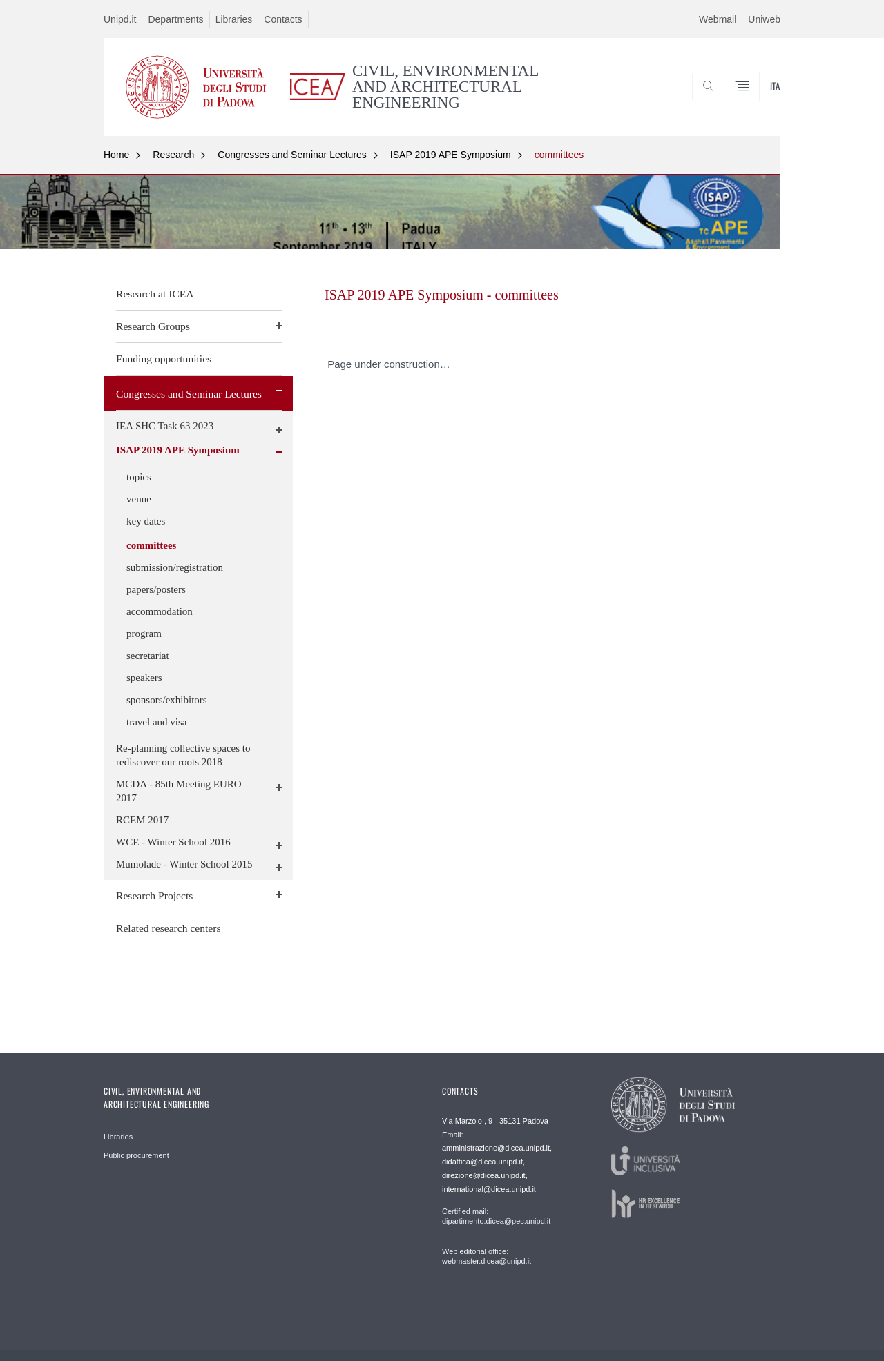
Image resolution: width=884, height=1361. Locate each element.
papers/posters (156, 589)
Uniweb (764, 19)
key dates (145, 521)
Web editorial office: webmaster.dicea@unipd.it (486, 1256)
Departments (175, 19)
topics (138, 476)
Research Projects (154, 895)
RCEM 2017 (142, 819)
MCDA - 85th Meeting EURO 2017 (179, 791)
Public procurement (136, 1155)
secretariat (147, 655)
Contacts (283, 19)
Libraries (234, 19)
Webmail (717, 19)
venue (138, 499)
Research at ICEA (155, 294)
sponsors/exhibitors (166, 699)
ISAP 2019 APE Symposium (450, 154)
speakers (144, 677)
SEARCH (756, 102)
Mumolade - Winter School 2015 (184, 864)
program (144, 633)
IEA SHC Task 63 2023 (164, 425)
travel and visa (156, 721)
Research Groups (153, 326)
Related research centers (168, 928)
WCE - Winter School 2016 (173, 842)
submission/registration (174, 567)
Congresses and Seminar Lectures (292, 154)
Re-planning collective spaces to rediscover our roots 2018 (183, 755)
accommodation (159, 611)
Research (173, 154)
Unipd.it (120, 19)
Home (116, 154)
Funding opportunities (163, 358)
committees (559, 154)
